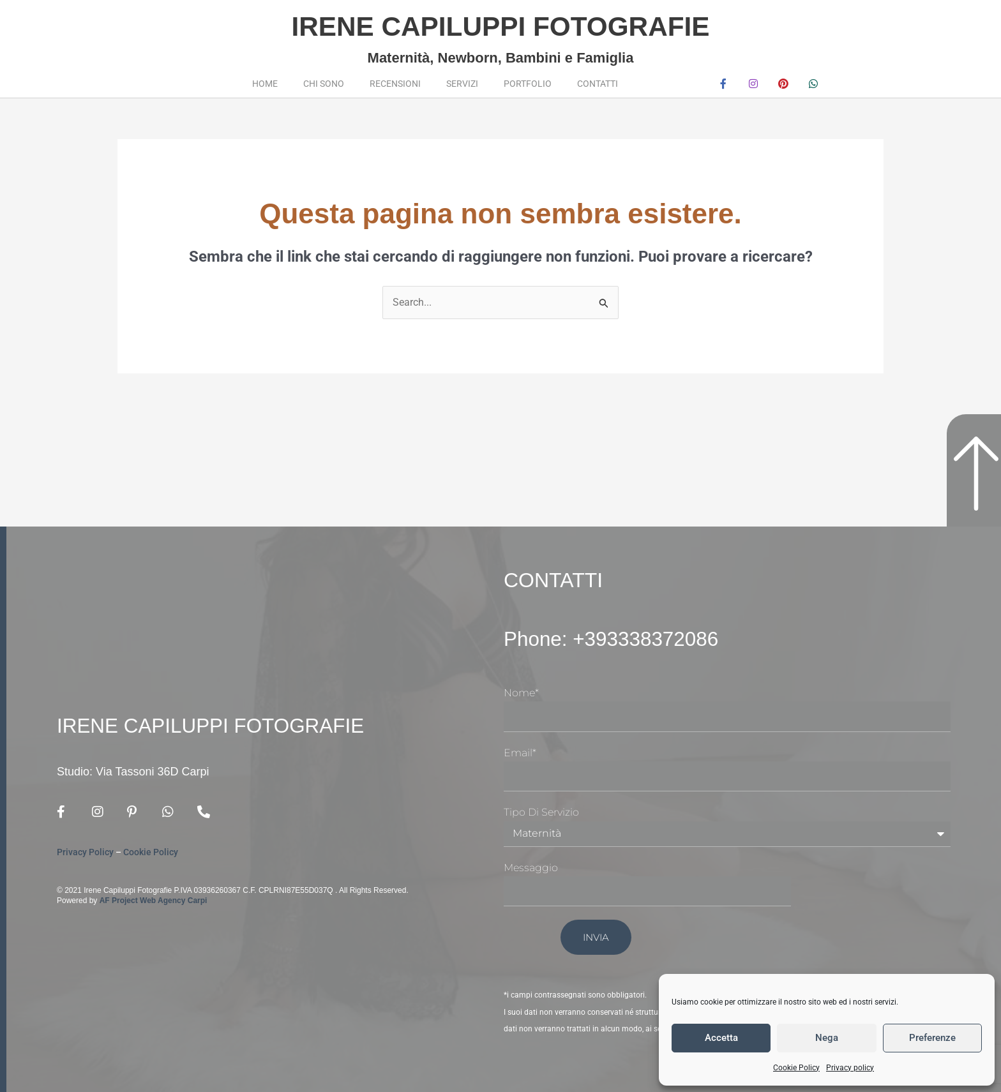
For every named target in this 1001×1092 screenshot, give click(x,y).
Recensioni (395, 84)
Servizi (462, 84)
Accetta (721, 1037)
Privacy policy (850, 1067)
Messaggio (531, 868)
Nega (826, 1037)
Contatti (597, 84)
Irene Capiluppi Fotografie (500, 25)
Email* (520, 752)
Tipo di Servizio (541, 812)
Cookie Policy (796, 1067)
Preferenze (932, 1037)
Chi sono (323, 84)
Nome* (521, 693)
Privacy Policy (85, 852)
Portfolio (528, 84)
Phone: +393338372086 (613, 638)
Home (265, 84)
